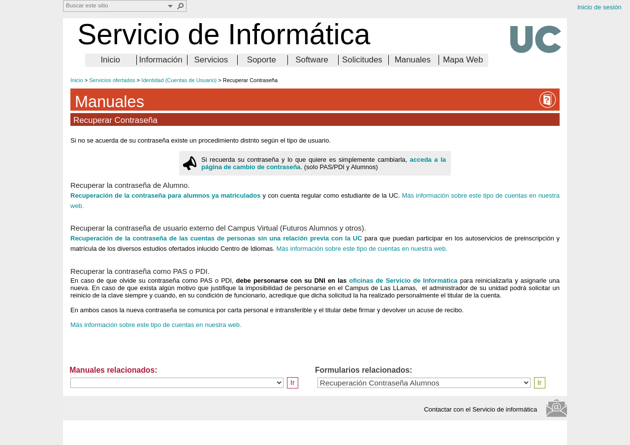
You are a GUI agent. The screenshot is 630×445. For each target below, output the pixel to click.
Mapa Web (463, 59)
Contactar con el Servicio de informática (483, 409)
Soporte (261, 59)
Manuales (413, 59)
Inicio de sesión (599, 7)
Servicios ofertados (112, 80)
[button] (180, 5)
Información (160, 59)
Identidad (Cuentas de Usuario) (179, 80)
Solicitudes (362, 59)
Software (311, 59)
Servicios (211, 59)
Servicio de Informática (223, 34)
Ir (292, 382)
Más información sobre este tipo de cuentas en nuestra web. (361, 248)
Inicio (110, 59)
